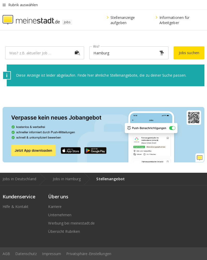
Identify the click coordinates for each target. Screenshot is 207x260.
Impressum (51, 253)
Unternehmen (59, 214)
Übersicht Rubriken (64, 231)
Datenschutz (26, 253)
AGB (6, 253)
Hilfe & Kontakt (16, 206)
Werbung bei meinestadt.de (71, 223)
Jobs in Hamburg (67, 178)
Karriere (55, 206)
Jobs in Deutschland (19, 178)
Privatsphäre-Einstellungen (88, 253)
